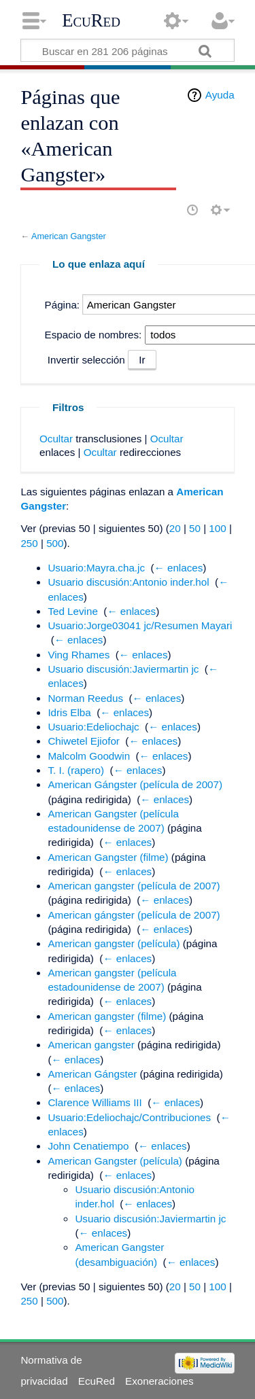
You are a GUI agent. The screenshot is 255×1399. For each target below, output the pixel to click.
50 (195, 528)
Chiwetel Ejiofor (84, 741)
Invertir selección (86, 360)
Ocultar (56, 438)
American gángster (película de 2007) (134, 915)
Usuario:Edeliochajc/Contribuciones (129, 1117)
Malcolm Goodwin (89, 756)
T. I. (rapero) (76, 770)
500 (54, 543)
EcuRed (91, 20)
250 (28, 543)
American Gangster (68, 236)
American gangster (91, 1044)
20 (175, 528)
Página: (62, 305)
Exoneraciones (159, 1381)
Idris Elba (69, 712)
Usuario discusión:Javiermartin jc (123, 669)
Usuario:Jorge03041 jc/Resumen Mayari (140, 625)
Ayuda (220, 95)
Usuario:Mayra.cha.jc (96, 567)
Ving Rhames (78, 654)
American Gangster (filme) (108, 857)
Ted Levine (72, 611)
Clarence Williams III (94, 1102)
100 (217, 528)
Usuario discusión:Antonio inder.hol (128, 582)
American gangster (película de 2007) (134, 885)
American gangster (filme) (107, 1016)
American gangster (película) (114, 943)
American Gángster (92, 1074)
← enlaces (178, 567)
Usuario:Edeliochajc (93, 726)
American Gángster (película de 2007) (135, 784)
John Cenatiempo (88, 1146)
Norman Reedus (85, 698)
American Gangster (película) (115, 1161)
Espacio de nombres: (93, 334)
